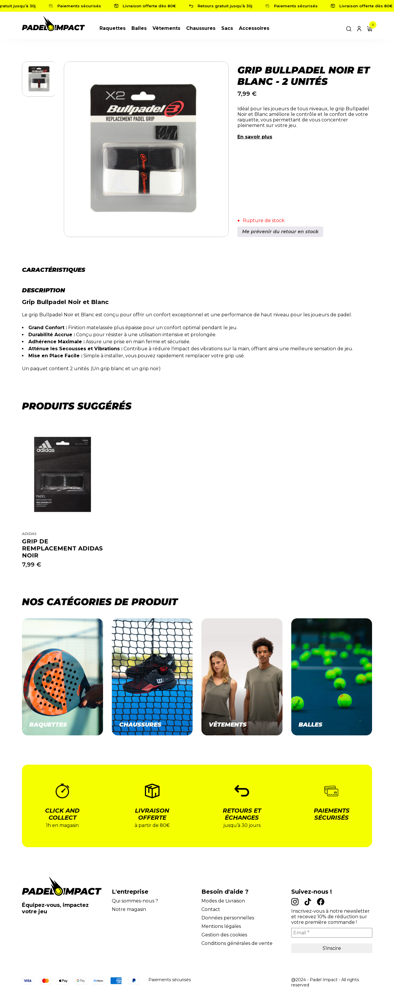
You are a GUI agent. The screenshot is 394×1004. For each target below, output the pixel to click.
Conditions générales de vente (237, 943)
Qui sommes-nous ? (135, 901)
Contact (210, 909)
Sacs (227, 28)
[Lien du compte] (359, 28)
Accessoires (254, 28)
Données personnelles (227, 918)
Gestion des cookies (224, 935)
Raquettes (113, 28)
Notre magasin (129, 909)
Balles (139, 28)
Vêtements (166, 28)
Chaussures (200, 28)
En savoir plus (254, 137)
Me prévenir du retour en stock (280, 231)
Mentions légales (221, 926)
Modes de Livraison (223, 901)
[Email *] (331, 933)
